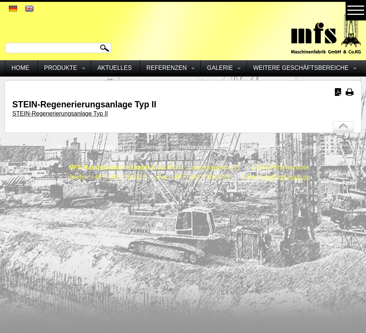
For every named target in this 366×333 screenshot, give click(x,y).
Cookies (310, 147)
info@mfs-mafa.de (285, 177)
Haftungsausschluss (206, 147)
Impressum (109, 147)
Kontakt (68, 147)
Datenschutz (265, 147)
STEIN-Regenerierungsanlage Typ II (60, 113)
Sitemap (152, 147)
